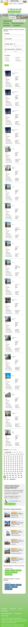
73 (6, 467)
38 (8, 459)
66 (11, 465)
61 (19, 463)
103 (15, 473)
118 (18, 477)
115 (10, 477)
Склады (10, 3)
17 (23, 454)
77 (15, 467)
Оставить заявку (10, 503)
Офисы (6, 3)
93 (11, 471)
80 (22, 467)
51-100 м (12, 570)
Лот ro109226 (14, 548)
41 (15, 459)
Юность (13, 186)
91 (6, 471)
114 (7, 477)
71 (22, 465)
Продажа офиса (4, 615)
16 (20, 454)
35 (22, 457)
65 (8, 465)
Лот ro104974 (14, 530)
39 (11, 459)
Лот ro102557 (14, 512)
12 (12, 454)
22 (13, 456)
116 (13, 477)
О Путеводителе (5, 610)
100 (7, 473)
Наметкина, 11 (14, 299)
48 (11, 461)
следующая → (12, 479)
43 (19, 459)
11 (9, 454)
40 (13, 459)
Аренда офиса (18, 613)
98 (22, 471)
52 (19, 461)
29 (8, 457)
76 (13, 467)
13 (14, 454)
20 (8, 456)
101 (10, 473)
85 (13, 469)
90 (4, 471)
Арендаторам (5, 17)
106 (5, 475)
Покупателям (12, 17)
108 (10, 475)
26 (22, 456)
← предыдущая (7, 452)
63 (4, 465)
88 (19, 469)
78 (17, 467)
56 (8, 463)
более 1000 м (8, 574)
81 (4, 469)
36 (4, 459)
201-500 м (7, 572)
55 (6, 463)
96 (17, 471)
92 (8, 471)
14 (16, 454)
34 (19, 457)
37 (6, 459)
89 (22, 469)
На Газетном (14, 318)
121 (7, 479)
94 (13, 471)
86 (15, 469)
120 (5, 479)
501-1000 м (14, 572)
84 (11, 469)
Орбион (13, 375)
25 (19, 456)
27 (4, 457)
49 (13, 461)
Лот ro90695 (14, 521)
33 (17, 457)
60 (17, 463)
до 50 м (7, 570)
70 (19, 465)
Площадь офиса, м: (10, 44)
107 (7, 475)
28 (6, 457)
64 (6, 465)
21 (11, 456)
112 (21, 475)
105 (21, 473)
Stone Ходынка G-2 (15, 72)
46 (6, 461)
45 (4, 461)
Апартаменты (20, 3)
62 (22, 463)
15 (18, 454)
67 (13, 465)
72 (4, 467)
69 (17, 465)
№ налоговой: (8, 38)
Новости (20, 608)
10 (7, 454)
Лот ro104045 (14, 539)
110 (16, 475)
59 (15, 463)
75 (11, 467)
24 (17, 456)
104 (18, 473)
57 (11, 463)
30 (11, 457)
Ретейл (14, 3)
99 (4, 473)
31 (13, 457)
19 (6, 456)
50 (15, 461)
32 (15, 457)
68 (15, 465)
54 (4, 463)
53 (22, 461)
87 (17, 469)
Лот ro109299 (14, 557)
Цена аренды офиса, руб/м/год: (13, 49)
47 (8, 461)
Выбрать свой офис (14, 11)
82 (6, 469)
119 (21, 477)
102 (12, 473)
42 (17, 459)
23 (15, 456)
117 (16, 477)
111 (18, 475)
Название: (7, 33)
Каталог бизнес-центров (6, 613)
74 (8, 467)
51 (17, 461)
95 (15, 471)
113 (5, 477)
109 (13, 475)
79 (19, 467)
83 (8, 469)
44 (22, 459)
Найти (6, 65)
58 (13, 463)
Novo (13, 431)
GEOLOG (13, 167)
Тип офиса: (7, 55)
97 (19, 471)
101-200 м (18, 570)
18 (4, 456)
